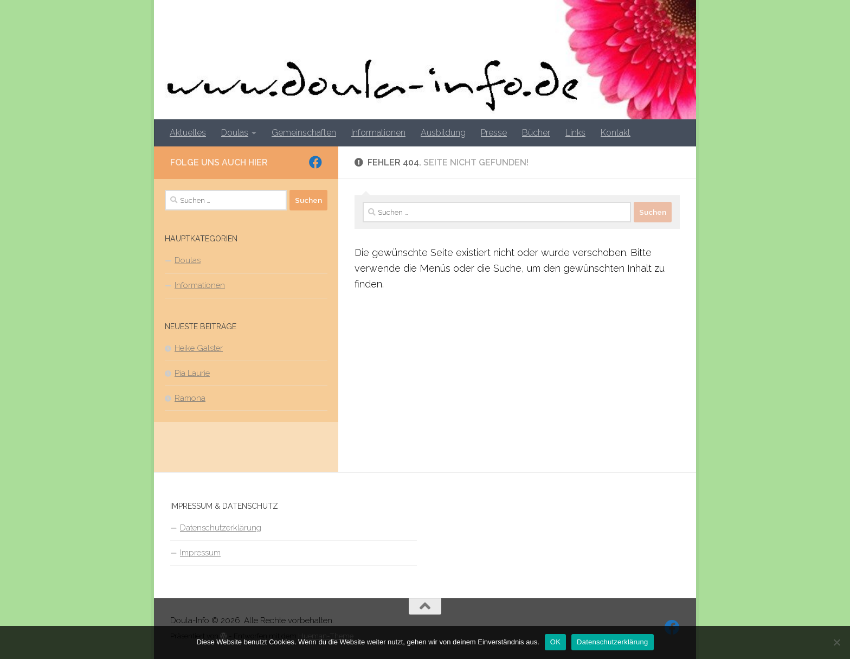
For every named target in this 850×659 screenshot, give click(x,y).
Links (575, 132)
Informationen (378, 132)
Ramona (190, 398)
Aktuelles (188, 132)
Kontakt (615, 132)
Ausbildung (443, 132)
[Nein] (836, 642)
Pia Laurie (192, 373)
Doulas (234, 132)
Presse (494, 132)
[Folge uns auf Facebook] (315, 162)
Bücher (536, 132)
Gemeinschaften (304, 132)
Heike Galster (199, 348)
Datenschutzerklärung (220, 528)
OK (555, 642)
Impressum (200, 553)
